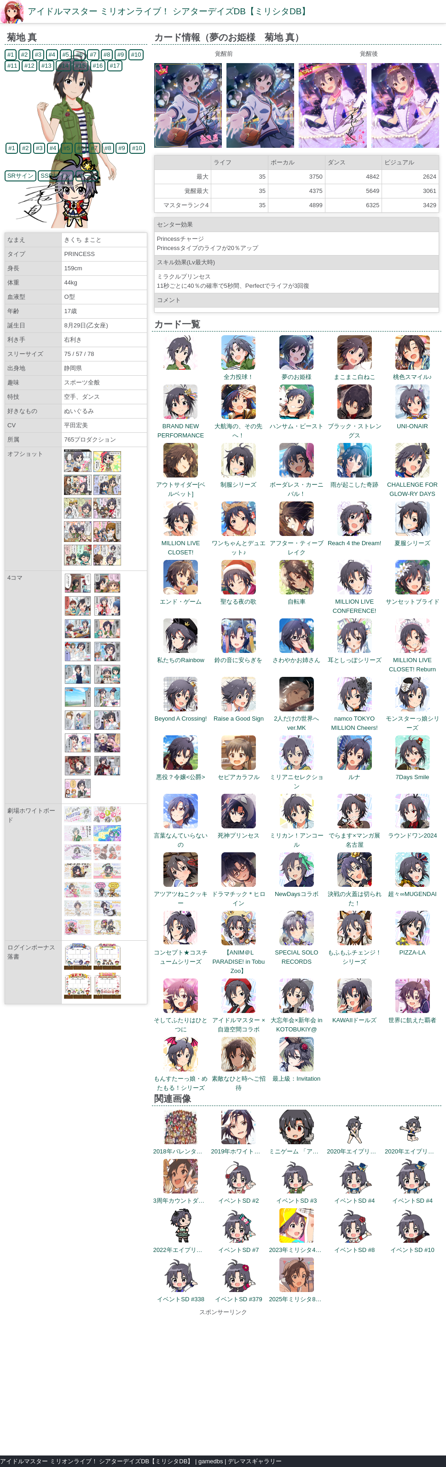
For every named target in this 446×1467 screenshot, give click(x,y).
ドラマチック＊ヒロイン (239, 894)
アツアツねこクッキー (181, 894)
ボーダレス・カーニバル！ (297, 484)
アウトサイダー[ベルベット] (181, 484)
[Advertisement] (223, 1381)
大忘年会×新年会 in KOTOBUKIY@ (296, 1020)
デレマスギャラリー (255, 1461)
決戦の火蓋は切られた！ (355, 894)
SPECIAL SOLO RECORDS (296, 952)
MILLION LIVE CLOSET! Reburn (412, 660)
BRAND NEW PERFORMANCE (180, 426)
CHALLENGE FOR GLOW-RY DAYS (412, 484)
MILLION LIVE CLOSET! (181, 543)
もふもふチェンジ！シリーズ (355, 952)
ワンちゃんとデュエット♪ (239, 543)
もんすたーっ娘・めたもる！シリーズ (181, 1078)
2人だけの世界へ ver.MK (299, 718)
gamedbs (210, 1461)
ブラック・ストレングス (355, 426)
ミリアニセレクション (297, 777)
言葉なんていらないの (181, 835)
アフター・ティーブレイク (297, 543)
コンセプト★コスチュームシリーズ (181, 952)
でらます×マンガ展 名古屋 (354, 835)
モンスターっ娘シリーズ (413, 718)
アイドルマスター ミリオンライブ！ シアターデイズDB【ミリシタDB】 (169, 11)
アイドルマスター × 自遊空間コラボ (238, 1020)
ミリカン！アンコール (297, 835)
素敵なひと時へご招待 (239, 1078)
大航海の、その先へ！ (238, 426)
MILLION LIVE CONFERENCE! (354, 601)
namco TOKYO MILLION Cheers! (354, 718)
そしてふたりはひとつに (181, 1020)
